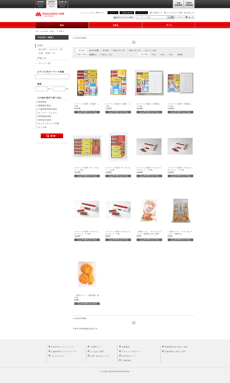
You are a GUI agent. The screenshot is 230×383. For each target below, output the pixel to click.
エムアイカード (58, 356)
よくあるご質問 (97, 351)
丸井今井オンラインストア (51, 4)
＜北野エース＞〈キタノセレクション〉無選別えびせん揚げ (149, 234)
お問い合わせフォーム (99, 356)
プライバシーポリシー (131, 351)
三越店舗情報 (178, 4)
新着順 (106, 50)
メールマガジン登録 (174, 13)
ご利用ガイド (157, 13)
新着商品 (42, 102)
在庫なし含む (107, 55)
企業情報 (125, 347)
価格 (39, 84)
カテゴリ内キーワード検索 (50, 72)
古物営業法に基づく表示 (175, 351)
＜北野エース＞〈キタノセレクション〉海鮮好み (180, 234)
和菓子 (61, 31)
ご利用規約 (126, 360)
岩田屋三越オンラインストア (62, 4)
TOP (37, 31)
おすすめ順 (94, 50)
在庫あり (93, 55)
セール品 (42, 127)
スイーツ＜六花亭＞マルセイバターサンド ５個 (117, 234)
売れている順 (150, 50)
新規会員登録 (127, 13)
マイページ (142, 13)
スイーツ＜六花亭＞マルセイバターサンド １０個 (86, 234)
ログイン (113, 13)
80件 (171, 55)
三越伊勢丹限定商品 (47, 109)
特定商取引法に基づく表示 (176, 347)
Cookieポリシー (129, 356)
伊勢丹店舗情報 (189, 4)
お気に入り (190, 13)
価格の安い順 (119, 50)
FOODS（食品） (49, 31)
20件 (154, 55)
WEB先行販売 (44, 120)
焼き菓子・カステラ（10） (51, 49)
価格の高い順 (134, 50)
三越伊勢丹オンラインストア (40, 4)
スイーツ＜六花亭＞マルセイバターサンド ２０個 (180, 170)
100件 (180, 55)
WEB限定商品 (44, 116)
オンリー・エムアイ (47, 113)
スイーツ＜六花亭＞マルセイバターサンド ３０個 (149, 170)
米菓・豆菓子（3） (48, 53)
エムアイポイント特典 (48, 123)
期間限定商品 (44, 105)
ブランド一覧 (44, 63)
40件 (163, 55)
